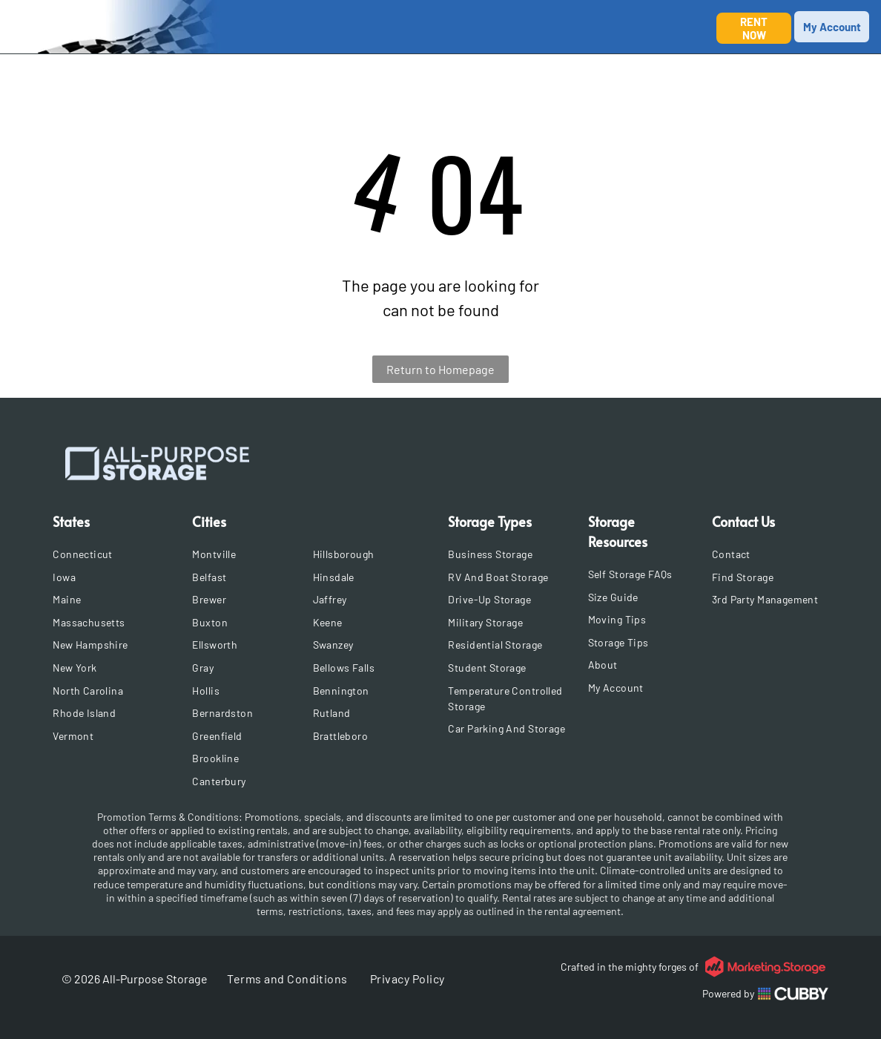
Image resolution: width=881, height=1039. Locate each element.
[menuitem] (119, 554)
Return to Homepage (440, 369)
